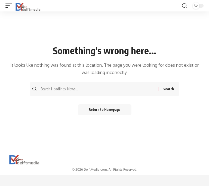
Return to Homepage (105, 110)
